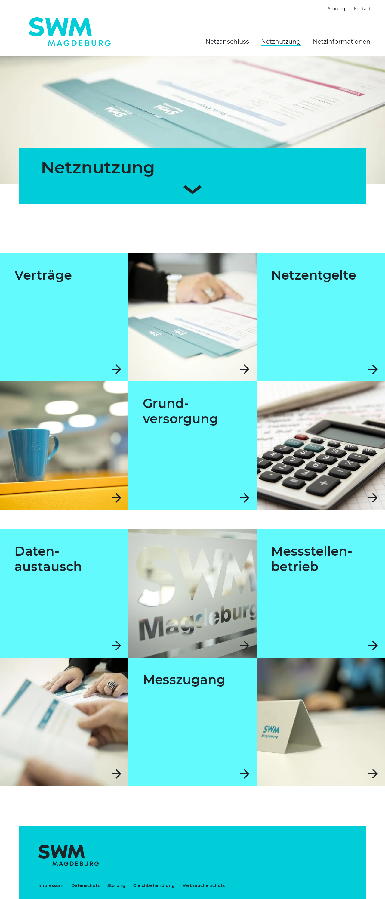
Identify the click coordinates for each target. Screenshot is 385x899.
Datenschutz (85, 885)
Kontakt (362, 8)
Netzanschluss (227, 41)
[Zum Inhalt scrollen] (192, 188)
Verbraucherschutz (204, 885)
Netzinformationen (342, 41)
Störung (336, 8)
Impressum (50, 885)
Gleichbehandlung (154, 885)
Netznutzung (281, 41)
